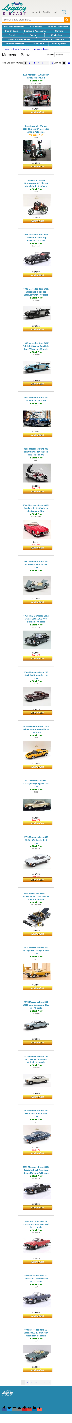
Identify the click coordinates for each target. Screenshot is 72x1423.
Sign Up (46, 12)
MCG (36, 792)
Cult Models (36, 246)
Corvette (60, 31)
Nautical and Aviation (53, 39)
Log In (55, 12)
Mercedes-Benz (40, 49)
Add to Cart (37, 112)
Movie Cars (57, 35)
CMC (36, 460)
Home (6, 49)
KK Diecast (36, 627)
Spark (36, 137)
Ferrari (12, 35)
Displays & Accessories (36, 31)
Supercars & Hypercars (19, 39)
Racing (34, 35)
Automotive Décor (15, 44)
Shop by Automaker (58, 27)
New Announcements (14, 27)
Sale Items (38, 44)
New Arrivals (36, 27)
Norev (36, 191)
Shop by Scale (12, 31)
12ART (36, 1287)
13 (52, 63)
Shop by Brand (59, 44)
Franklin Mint (36, 83)
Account (36, 12)
